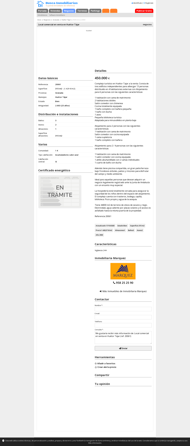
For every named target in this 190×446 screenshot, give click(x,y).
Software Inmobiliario (57, 15)
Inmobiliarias (42, 15)
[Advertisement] (65, 54)
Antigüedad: (43, 105)
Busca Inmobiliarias (62, 3)
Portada (42, 10)
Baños (130, 230)
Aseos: (41, 124)
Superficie (134, 225)
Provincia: (42, 93)
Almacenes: (43, 129)
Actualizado (101, 225)
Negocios (69, 10)
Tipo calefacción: (45, 155)
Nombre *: (99, 305)
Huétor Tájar (66, 20)
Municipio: (42, 97)
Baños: (41, 120)
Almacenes (119, 230)
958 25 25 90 (124, 283)
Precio (98, 230)
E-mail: (97, 313)
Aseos (139, 230)
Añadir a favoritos (106, 363)
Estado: (41, 101)
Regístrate (149, 3)
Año (97, 235)
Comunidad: (43, 150)
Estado (120, 225)
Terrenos (82, 10)
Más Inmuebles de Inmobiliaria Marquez (124, 291)
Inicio (39, 20)
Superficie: (42, 88)
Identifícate (137, 3)
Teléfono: (98, 321)
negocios (147, 24)
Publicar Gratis (144, 10)
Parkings (95, 10)
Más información (94, 443)
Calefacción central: (43, 160)
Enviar (123, 348)
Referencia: (43, 84)
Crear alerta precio (106, 367)
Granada (56, 20)
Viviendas (55, 10)
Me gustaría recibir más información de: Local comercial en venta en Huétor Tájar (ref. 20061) (123, 337)
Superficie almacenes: (43, 134)
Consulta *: (99, 329)
